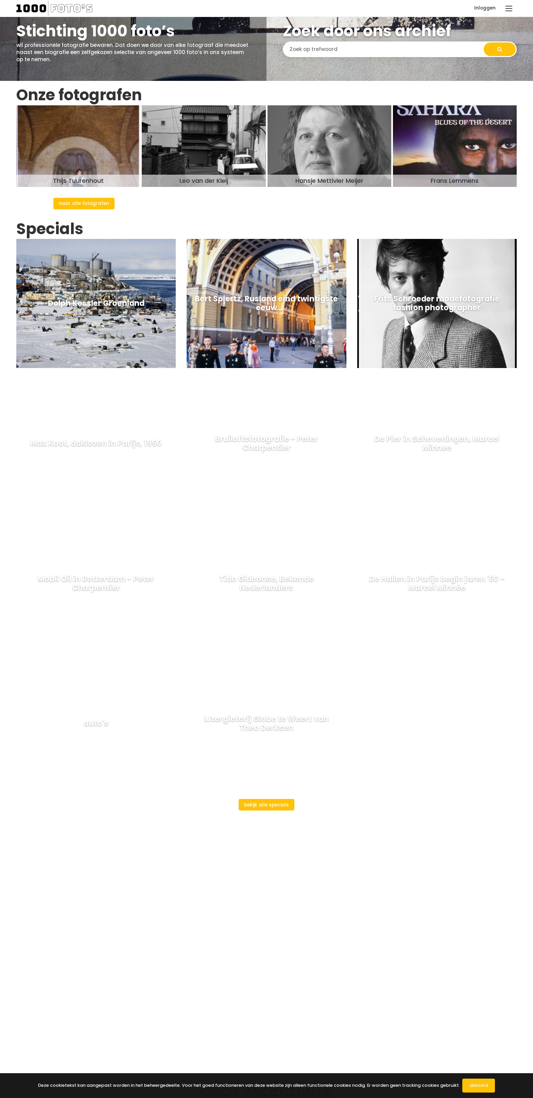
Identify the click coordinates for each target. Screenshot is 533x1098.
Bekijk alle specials (266, 805)
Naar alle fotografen (84, 203)
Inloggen (485, 8)
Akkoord (478, 1085)
